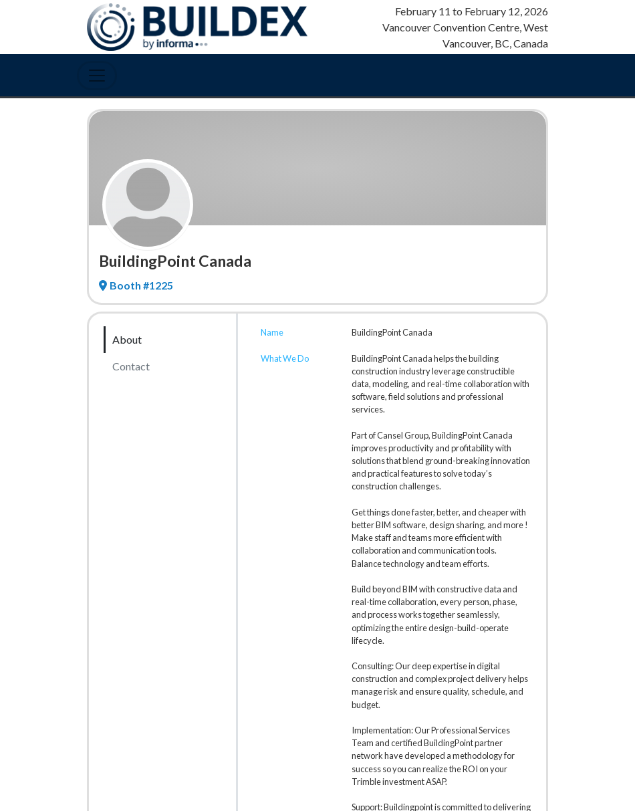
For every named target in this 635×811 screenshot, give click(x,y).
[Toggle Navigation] (97, 75)
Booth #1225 (136, 285)
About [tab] (127, 339)
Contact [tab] (131, 366)
